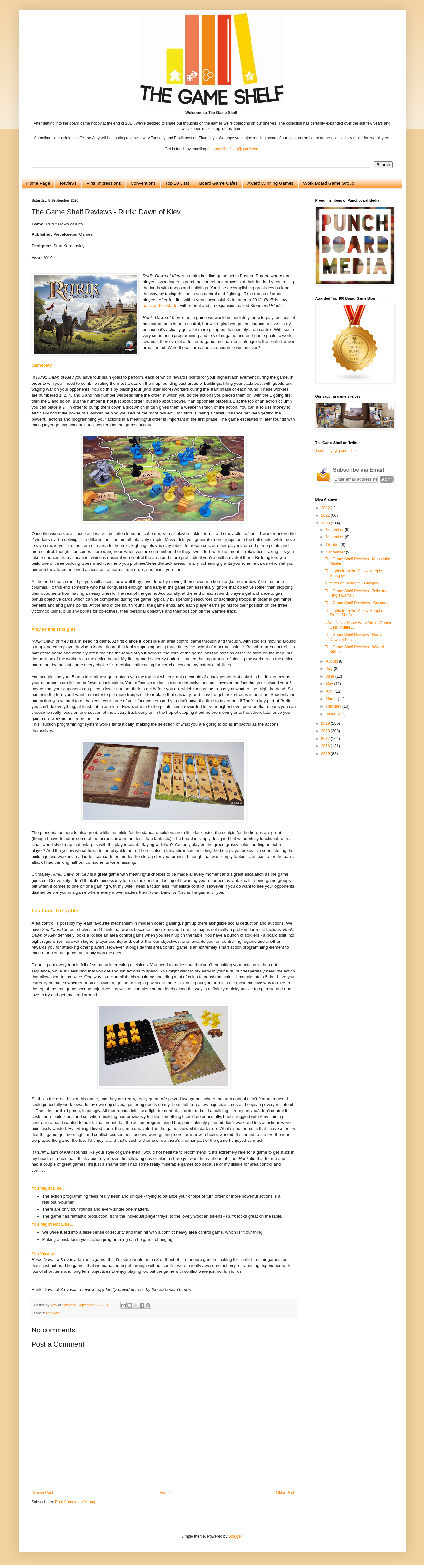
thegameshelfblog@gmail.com (233, 149)
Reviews (68, 183)
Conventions (143, 183)
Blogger (235, 1536)
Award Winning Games (270, 183)
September (336, 552)
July (330, 668)
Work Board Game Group (328, 183)
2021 (326, 515)
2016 (326, 746)
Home (164, 1492)
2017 (326, 738)
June (330, 676)
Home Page (38, 183)
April (330, 691)
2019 (326, 723)
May (330, 684)
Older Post (285, 1492)
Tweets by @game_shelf (336, 450)
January (333, 714)
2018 (326, 731)
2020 (326, 523)
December (335, 529)
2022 (326, 508)
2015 (326, 754)
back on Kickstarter (161, 305)
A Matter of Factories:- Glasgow (352, 583)
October (333, 545)
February (334, 706)
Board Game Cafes (218, 183)
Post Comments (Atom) (75, 1502)
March (332, 699)
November (335, 537)
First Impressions (103, 183)
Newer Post (43, 1492)
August (332, 661)
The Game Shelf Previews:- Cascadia (357, 603)
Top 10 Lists (177, 183)
